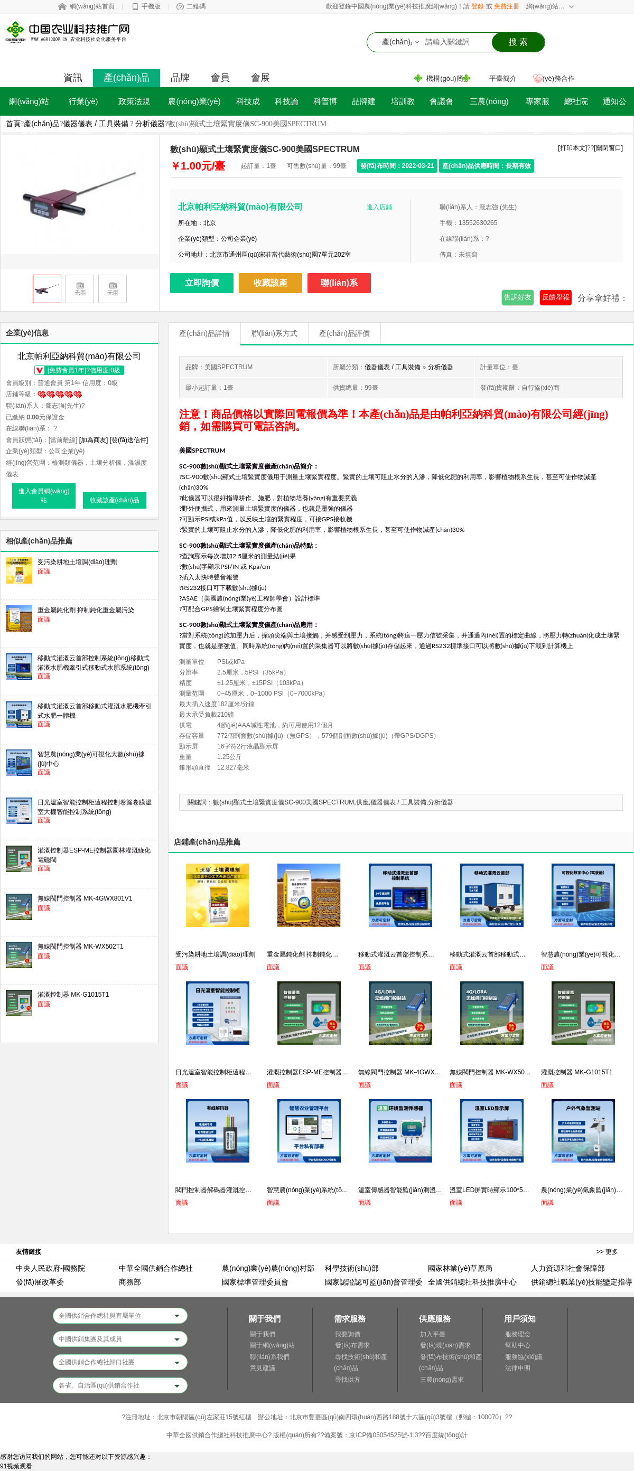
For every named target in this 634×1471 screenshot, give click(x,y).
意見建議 (262, 1368)
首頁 (13, 123)
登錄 (477, 6)
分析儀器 (150, 123)
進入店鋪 (379, 207)
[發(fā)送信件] (129, 440)
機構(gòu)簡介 (448, 78)
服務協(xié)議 (524, 1357)
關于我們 (262, 1334)
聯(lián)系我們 (270, 1357)
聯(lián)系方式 (274, 333)
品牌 (180, 77)
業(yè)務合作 (555, 78)
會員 (220, 77)
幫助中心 (517, 1345)
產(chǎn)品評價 (344, 333)
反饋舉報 (556, 297)
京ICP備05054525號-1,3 (383, 1435)
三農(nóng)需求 (442, 1379)
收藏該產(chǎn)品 (270, 285)
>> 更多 (607, 1251)
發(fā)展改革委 (40, 1282)
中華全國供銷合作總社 (156, 1268)
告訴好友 (518, 297)
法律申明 (517, 1368)
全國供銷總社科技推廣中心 (472, 1282)
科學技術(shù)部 (352, 1268)
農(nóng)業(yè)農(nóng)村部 (268, 1268)
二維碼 (196, 6)
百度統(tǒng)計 (446, 1435)
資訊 (72, 77)
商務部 (130, 1282)
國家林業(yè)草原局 (460, 1268)
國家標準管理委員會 (255, 1282)
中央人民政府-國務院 (50, 1268)
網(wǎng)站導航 (546, 6)
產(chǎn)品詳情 (204, 333)
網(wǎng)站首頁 (92, 6)
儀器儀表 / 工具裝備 (95, 123)
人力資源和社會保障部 (568, 1268)
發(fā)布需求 (352, 1345)
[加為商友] (93, 440)
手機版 (151, 6)
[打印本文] (572, 148)
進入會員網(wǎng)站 (44, 496)
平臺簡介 (503, 78)
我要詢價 (347, 1334)
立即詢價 (202, 282)
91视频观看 (16, 1466)
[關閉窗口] (608, 148)
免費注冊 (506, 6)
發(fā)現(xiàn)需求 (445, 1345)
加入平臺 (432, 1334)
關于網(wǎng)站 (272, 1345)
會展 (260, 77)
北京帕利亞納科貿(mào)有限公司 (240, 206)
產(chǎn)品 (127, 77)
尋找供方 (347, 1379)
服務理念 (517, 1334)
